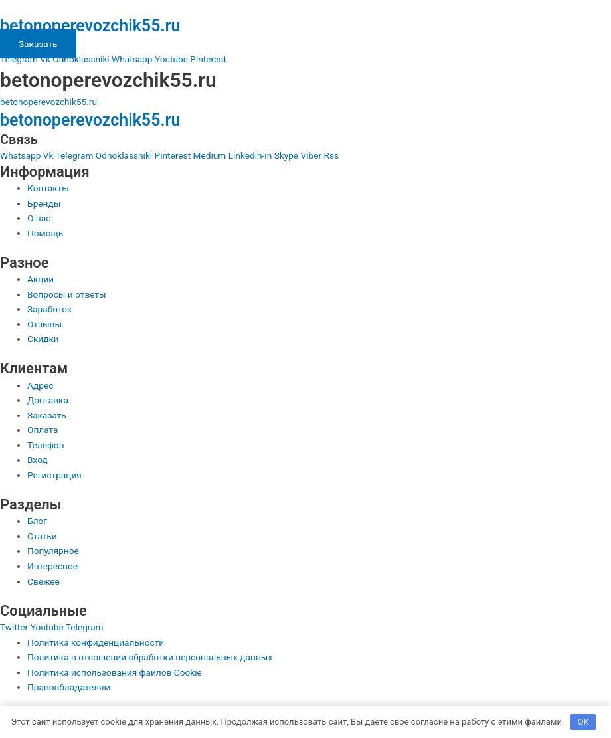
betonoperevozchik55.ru (90, 25)
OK (583, 722)
